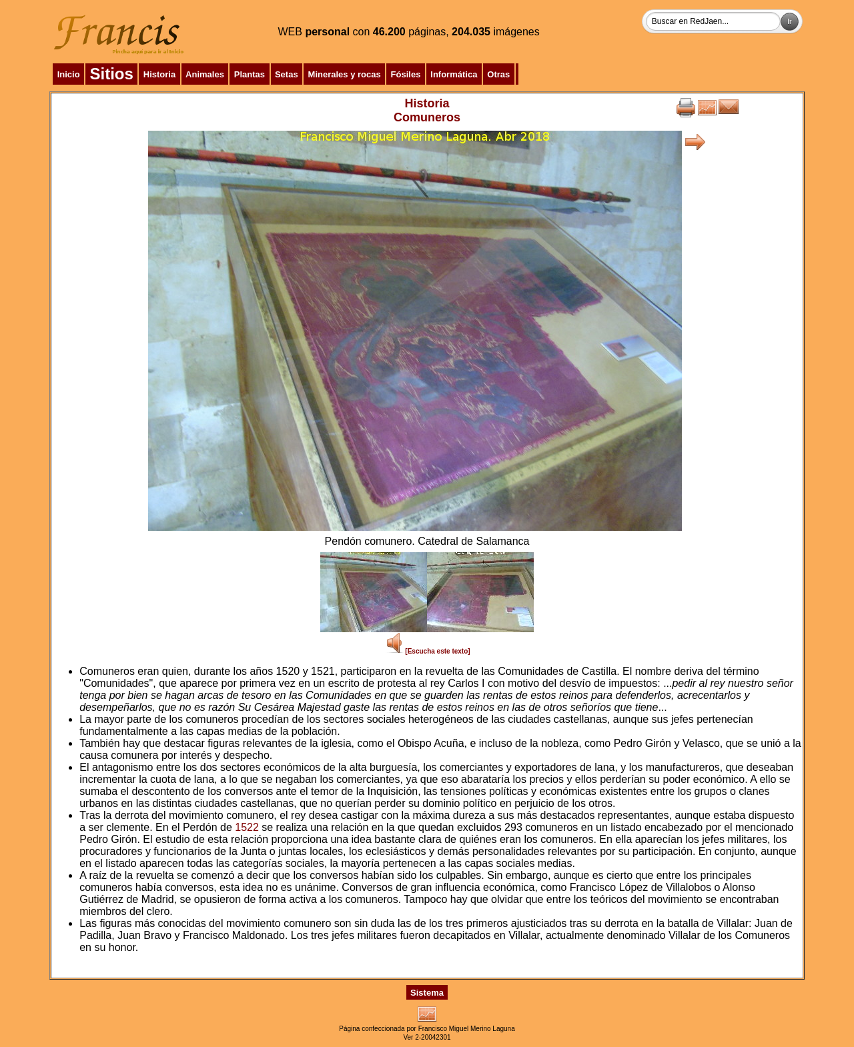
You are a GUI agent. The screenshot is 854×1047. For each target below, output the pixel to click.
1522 (247, 827)
